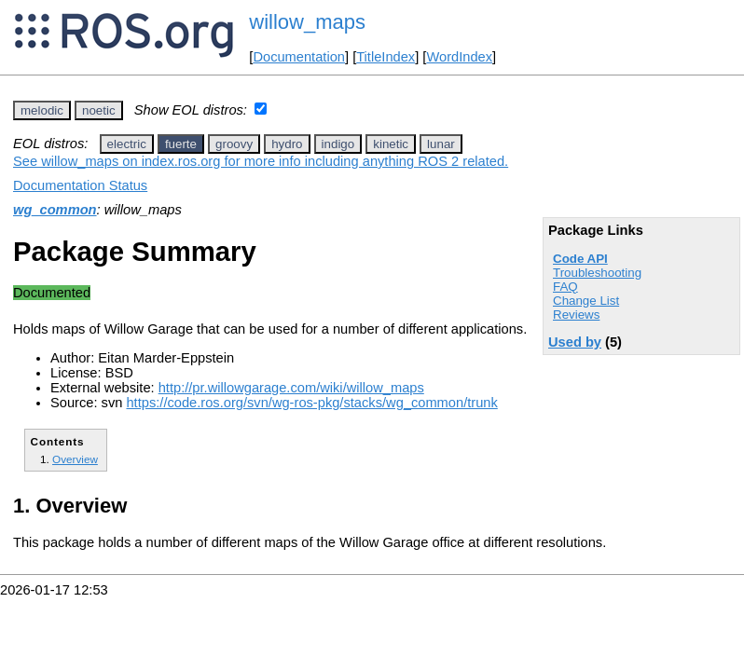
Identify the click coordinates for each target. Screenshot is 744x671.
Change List (586, 301)
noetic (99, 110)
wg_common (55, 209)
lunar (441, 144)
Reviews (576, 315)
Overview (75, 459)
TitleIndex (385, 56)
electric (126, 144)
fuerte (181, 144)
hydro (286, 144)
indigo (338, 144)
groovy (234, 144)
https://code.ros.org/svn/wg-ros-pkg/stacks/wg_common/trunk (311, 402)
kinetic (390, 144)
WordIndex (459, 56)
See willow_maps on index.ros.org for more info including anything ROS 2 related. (260, 161)
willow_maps (307, 22)
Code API (580, 259)
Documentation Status (80, 185)
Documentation (299, 56)
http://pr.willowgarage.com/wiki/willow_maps (291, 387)
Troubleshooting (597, 273)
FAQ (565, 287)
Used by (574, 342)
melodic (42, 110)
